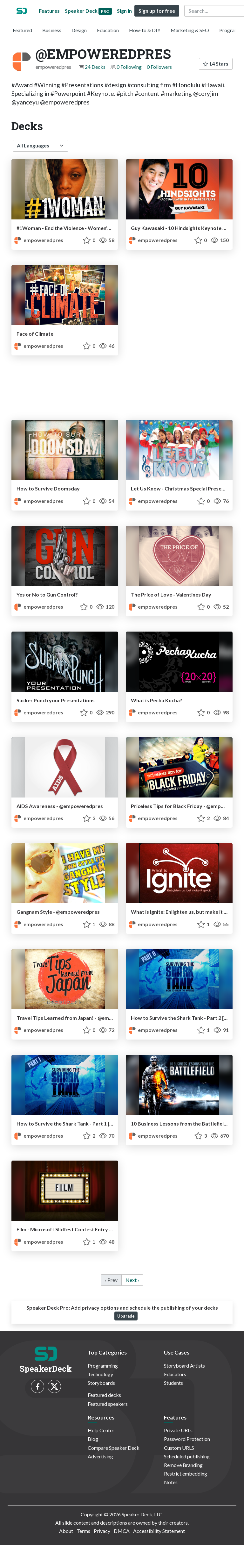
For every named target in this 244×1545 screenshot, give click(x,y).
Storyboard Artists (184, 1366)
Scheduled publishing (187, 1456)
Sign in (124, 11)
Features (49, 11)
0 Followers (159, 67)
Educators (175, 1374)
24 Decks (95, 67)
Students (173, 1383)
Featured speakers (108, 1404)
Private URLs (178, 1430)
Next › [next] (132, 1280)
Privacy (102, 1531)
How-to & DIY (144, 30)
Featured (22, 30)
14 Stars (215, 64)
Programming (103, 1366)
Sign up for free (157, 11)
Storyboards (101, 1383)
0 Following (129, 67)
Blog (93, 1439)
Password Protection (187, 1439)
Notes (171, 1482)
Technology (100, 1374)
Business (51, 30)
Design (79, 30)
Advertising (100, 1456)
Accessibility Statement (159, 1531)
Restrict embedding (185, 1473)
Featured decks (104, 1395)
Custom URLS (179, 1448)
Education (108, 30)
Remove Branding (183, 1465)
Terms (83, 1531)
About (66, 1531)
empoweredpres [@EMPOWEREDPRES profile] (38, 240)
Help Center (101, 1430)
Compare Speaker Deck (113, 1448)
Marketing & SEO (190, 30)
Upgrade (126, 1316)
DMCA (122, 1531)
